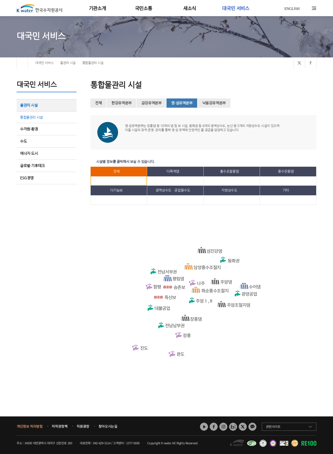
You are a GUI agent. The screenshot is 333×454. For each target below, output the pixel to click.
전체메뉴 (314, 8)
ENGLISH (292, 9)
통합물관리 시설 (31, 117)
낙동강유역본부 (214, 103)
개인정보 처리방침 (29, 426)
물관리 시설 (46, 105)
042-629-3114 (101, 443)
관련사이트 (273, 426)
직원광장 (83, 426)
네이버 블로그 (233, 427)
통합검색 (306, 8)
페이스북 (214, 427)
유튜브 (204, 427)
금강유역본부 (151, 103)
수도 (46, 141)
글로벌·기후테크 (46, 165)
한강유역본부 (121, 103)
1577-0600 (132, 443)
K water (40, 8)
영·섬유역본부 (181, 103)
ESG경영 (46, 178)
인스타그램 (223, 427)
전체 (98, 103)
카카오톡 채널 (252, 427)
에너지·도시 (46, 153)
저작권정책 (59, 426)
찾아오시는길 (107, 426)
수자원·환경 (46, 129)
